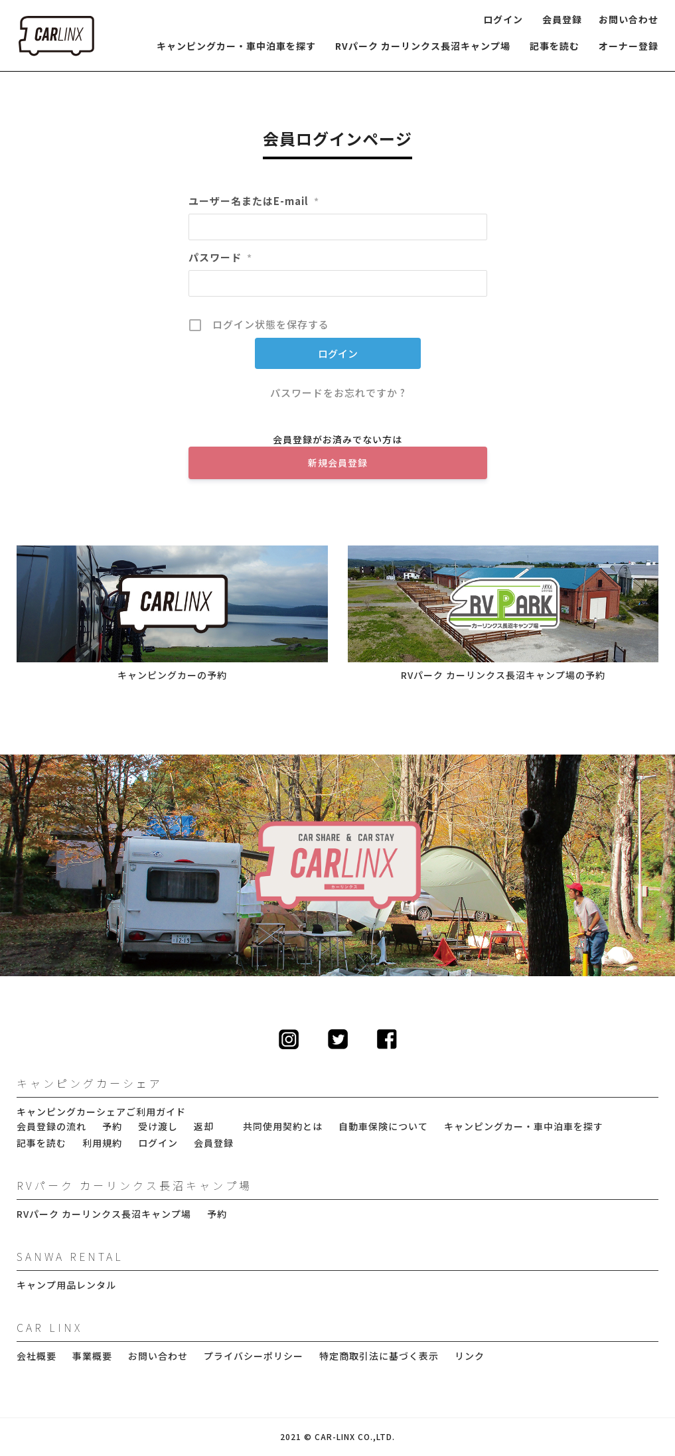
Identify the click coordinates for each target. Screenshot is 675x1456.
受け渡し (158, 1126)
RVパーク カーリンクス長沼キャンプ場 (422, 46)
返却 (204, 1126)
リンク (470, 1356)
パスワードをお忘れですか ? (338, 393)
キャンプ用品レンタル (66, 1285)
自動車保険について (383, 1126)
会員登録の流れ (51, 1126)
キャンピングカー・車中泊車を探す (236, 46)
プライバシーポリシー (253, 1356)
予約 (112, 1126)
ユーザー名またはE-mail (253, 201)
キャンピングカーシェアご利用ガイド (101, 1112)
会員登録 (562, 19)
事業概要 (92, 1356)
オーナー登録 (628, 46)
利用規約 (102, 1143)
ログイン (503, 19)
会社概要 (36, 1356)
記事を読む (554, 46)
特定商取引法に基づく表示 (379, 1356)
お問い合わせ (628, 19)
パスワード (220, 257)
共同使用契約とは (283, 1126)
